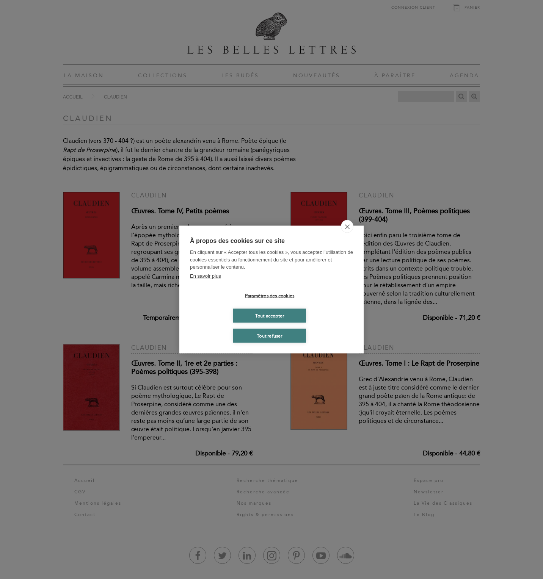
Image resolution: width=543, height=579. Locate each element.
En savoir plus (205, 276)
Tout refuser (269, 335)
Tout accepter (269, 315)
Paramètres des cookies (269, 295)
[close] (347, 226)
